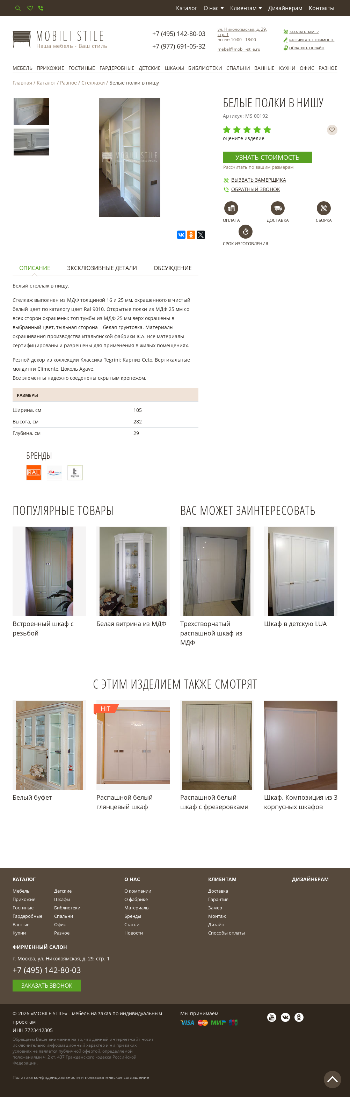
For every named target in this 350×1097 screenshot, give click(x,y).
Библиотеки (205, 68)
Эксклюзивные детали (102, 268)
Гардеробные (117, 68)
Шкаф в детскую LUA (295, 623)
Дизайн (216, 924)
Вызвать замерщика (254, 179)
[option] (31, 113)
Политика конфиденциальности (46, 1077)
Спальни (238, 68)
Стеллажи (93, 82)
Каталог (186, 8)
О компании (137, 891)
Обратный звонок (251, 189)
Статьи (131, 924)
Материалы (137, 908)
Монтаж (217, 916)
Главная (22, 82)
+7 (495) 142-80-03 (178, 33)
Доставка (218, 891)
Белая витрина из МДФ (131, 623)
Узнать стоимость (267, 157)
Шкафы (174, 68)
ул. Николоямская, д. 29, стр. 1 (242, 31)
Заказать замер (301, 32)
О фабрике (136, 899)
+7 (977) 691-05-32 (178, 46)
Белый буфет (32, 797)
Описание (34, 268)
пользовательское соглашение (117, 1077)
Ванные (264, 68)
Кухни (287, 68)
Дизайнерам (285, 8)
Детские (150, 68)
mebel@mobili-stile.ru (239, 49)
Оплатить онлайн (303, 48)
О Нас (132, 879)
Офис (307, 68)
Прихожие (50, 68)
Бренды (132, 916)
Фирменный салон (40, 947)
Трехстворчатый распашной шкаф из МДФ (211, 633)
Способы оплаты (226, 933)
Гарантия (218, 899)
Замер (215, 908)
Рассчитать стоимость (308, 40)
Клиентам (246, 8)
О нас (214, 8)
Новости (133, 933)
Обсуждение (173, 268)
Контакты (321, 8)
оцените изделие (243, 138)
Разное (328, 68)
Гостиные (81, 68)
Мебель (22, 68)
